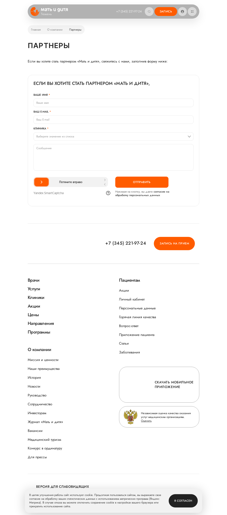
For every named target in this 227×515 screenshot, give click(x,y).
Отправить (142, 182)
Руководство (37, 395)
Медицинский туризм (44, 439)
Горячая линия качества (137, 317)
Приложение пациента (137, 334)
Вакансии (35, 430)
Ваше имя (40, 95)
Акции (124, 290)
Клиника (39, 129)
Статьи (124, 343)
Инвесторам (37, 413)
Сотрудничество (40, 404)
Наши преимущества (44, 368)
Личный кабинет (132, 299)
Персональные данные (137, 308)
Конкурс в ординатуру (45, 448)
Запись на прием (174, 243)
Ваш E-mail (41, 112)
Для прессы (37, 457)
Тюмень (49, 14)
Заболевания (129, 352)
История (34, 377)
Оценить (146, 421)
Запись (166, 11)
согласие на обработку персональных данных (142, 193)
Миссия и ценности (43, 359)
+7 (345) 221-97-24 (129, 11)
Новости (34, 386)
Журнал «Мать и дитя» (45, 421)
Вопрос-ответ (128, 325)
